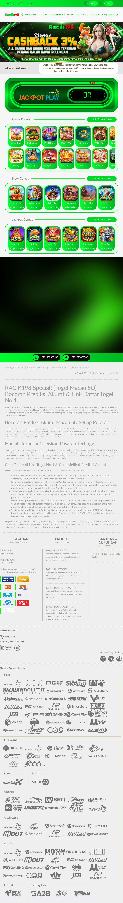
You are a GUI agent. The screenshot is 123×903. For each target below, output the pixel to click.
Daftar (106, 3)
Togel (80, 14)
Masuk (90, 3)
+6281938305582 (45, 357)
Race (69, 14)
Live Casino (56, 14)
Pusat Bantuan (59, 368)
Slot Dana (108, 14)
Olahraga (93, 14)
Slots (43, 14)
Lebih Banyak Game (102, 119)
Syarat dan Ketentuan (80, 368)
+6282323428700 (75, 357)
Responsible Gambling (37, 368)
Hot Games (30, 15)
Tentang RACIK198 (14, 368)
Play (52, 98)
